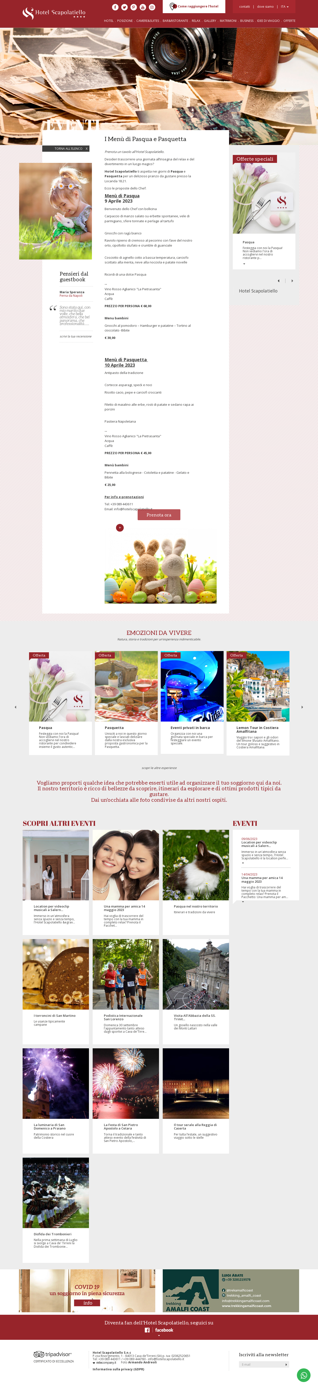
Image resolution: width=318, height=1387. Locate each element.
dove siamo (265, 6)
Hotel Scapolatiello (258, 291)
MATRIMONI (228, 21)
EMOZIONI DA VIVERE (159, 632)
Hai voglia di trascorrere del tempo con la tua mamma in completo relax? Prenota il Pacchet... (126, 916)
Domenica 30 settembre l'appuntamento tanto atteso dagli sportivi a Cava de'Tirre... (126, 1024)
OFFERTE (289, 21)
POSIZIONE (125, 21)
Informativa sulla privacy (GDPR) (118, 1369)
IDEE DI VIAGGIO (268, 21)
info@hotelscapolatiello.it (133, 509)
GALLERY (210, 21)
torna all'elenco (71, 148)
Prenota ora (159, 514)
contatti (244, 6)
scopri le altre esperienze (159, 767)
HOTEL (109, 21)
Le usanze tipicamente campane (56, 1020)
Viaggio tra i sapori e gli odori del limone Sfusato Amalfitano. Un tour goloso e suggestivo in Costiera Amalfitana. (258, 737)
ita (285, 6)
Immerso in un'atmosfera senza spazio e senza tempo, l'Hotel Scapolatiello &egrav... (56, 914)
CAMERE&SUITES (147, 21)
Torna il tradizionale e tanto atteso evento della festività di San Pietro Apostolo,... (126, 1133)
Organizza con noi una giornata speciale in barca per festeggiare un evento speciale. (192, 736)
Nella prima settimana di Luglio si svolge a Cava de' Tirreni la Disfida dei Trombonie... (56, 1240)
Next (292, 281)
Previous (278, 281)
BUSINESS (247, 21)
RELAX (196, 21)
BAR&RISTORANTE (175, 21)
